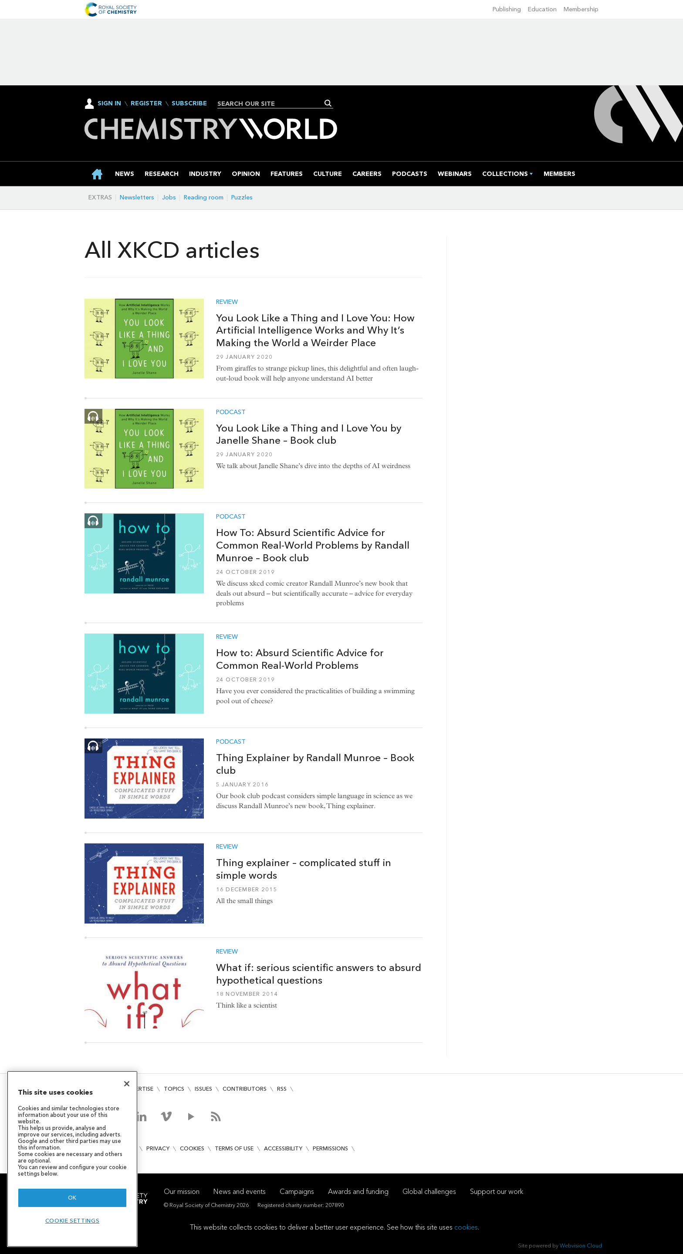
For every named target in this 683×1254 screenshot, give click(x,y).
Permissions (330, 1148)
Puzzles (242, 197)
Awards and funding (358, 1191)
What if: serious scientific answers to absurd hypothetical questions (318, 973)
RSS (282, 1088)
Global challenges (429, 1191)
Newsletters (137, 197)
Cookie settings (72, 1220)
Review (227, 302)
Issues (203, 1088)
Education (542, 9)
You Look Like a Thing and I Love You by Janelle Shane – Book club (308, 434)
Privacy (157, 1148)
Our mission (181, 1191)
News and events (239, 1191)
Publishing (507, 9)
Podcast (231, 412)
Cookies (192, 1148)
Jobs (169, 197)
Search (328, 103)
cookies (466, 1227)
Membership (581, 9)
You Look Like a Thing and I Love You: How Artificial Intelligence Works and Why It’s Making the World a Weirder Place (315, 330)
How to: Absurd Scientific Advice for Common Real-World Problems (300, 659)
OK (72, 1197)
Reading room (203, 197)
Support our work (496, 1191)
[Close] (126, 1083)
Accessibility (283, 1148)
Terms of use (234, 1148)
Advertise (138, 1088)
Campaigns (297, 1191)
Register (146, 103)
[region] (72, 1159)
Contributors (245, 1088)
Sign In (109, 103)
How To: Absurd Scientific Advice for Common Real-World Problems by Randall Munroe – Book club (312, 545)
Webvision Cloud (581, 1245)
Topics (174, 1088)
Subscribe (189, 103)
